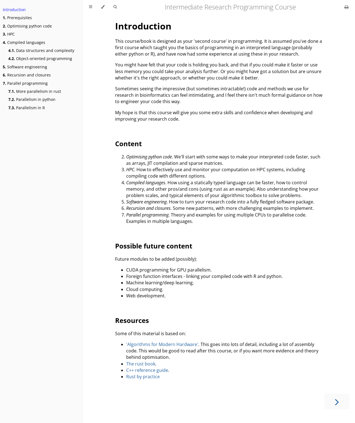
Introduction (14, 9)
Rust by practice (143, 377)
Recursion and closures (27, 75)
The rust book (140, 364)
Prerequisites (17, 17)
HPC (9, 34)
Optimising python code (27, 26)
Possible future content (153, 245)
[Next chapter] (336, 401)
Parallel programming (25, 83)
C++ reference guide (147, 370)
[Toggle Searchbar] (115, 7)
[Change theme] (103, 7)
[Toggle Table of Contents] (91, 7)
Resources (132, 320)
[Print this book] (346, 7)
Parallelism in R (26, 107)
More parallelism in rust (34, 91)
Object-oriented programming (40, 58)
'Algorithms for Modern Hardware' (162, 344)
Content (128, 143)
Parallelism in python (31, 99)
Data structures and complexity (41, 50)
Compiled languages (24, 42)
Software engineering (25, 66)
